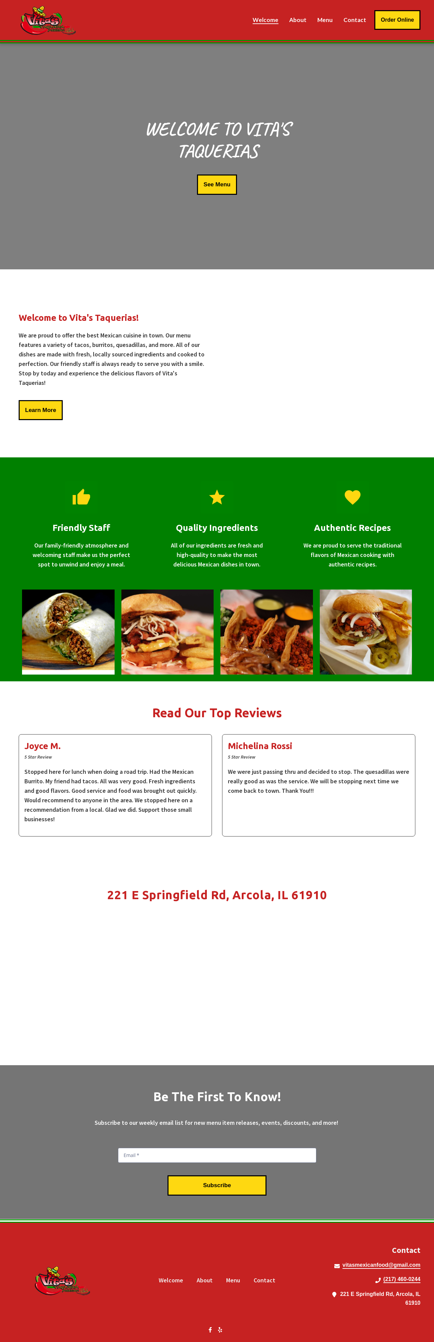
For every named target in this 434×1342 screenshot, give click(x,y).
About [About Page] (298, 19)
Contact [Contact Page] (354, 19)
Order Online (397, 20)
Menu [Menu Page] (325, 19)
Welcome (173, 1280)
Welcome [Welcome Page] (265, 19)
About (207, 1280)
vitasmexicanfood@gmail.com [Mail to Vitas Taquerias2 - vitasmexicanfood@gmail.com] (381, 1265)
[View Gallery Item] (68, 632)
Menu (235, 1280)
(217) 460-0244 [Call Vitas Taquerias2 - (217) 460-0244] (401, 1279)
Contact (266, 1280)
